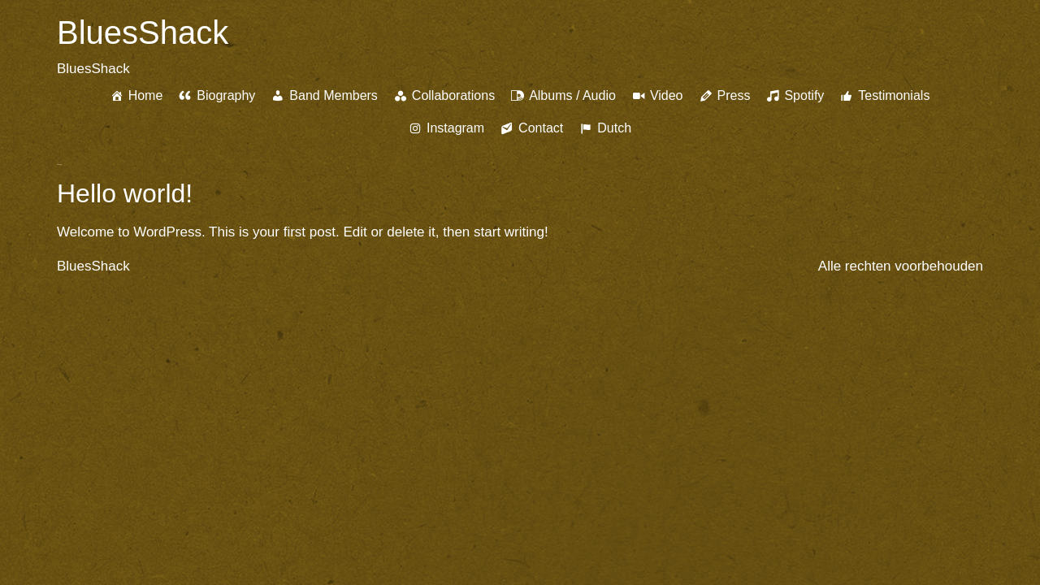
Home (145, 95)
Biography (226, 95)
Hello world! (125, 193)
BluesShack (142, 32)
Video (666, 95)
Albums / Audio (572, 95)
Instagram (455, 128)
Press (734, 95)
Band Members (333, 95)
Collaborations (453, 95)
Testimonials (894, 95)
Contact (540, 128)
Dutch (614, 128)
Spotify (804, 95)
